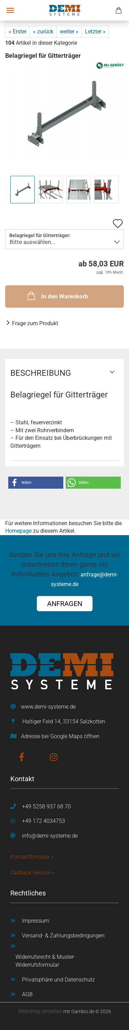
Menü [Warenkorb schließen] (10, 10)
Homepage (18, 531)
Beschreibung (40, 373)
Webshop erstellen (40, 1011)
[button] (35, 483)
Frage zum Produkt (35, 323)
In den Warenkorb (57, 295)
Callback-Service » (32, 872)
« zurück (43, 31)
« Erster (17, 31)
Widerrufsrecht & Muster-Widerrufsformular (45, 961)
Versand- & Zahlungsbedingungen (63, 935)
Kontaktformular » (32, 856)
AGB (27, 994)
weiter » (69, 31)
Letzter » (95, 31)
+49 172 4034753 (43, 821)
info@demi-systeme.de (50, 835)
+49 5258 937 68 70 (46, 806)
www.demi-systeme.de (48, 706)
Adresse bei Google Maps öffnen (60, 736)
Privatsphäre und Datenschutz (58, 979)
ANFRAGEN (64, 603)
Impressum (35, 920)
